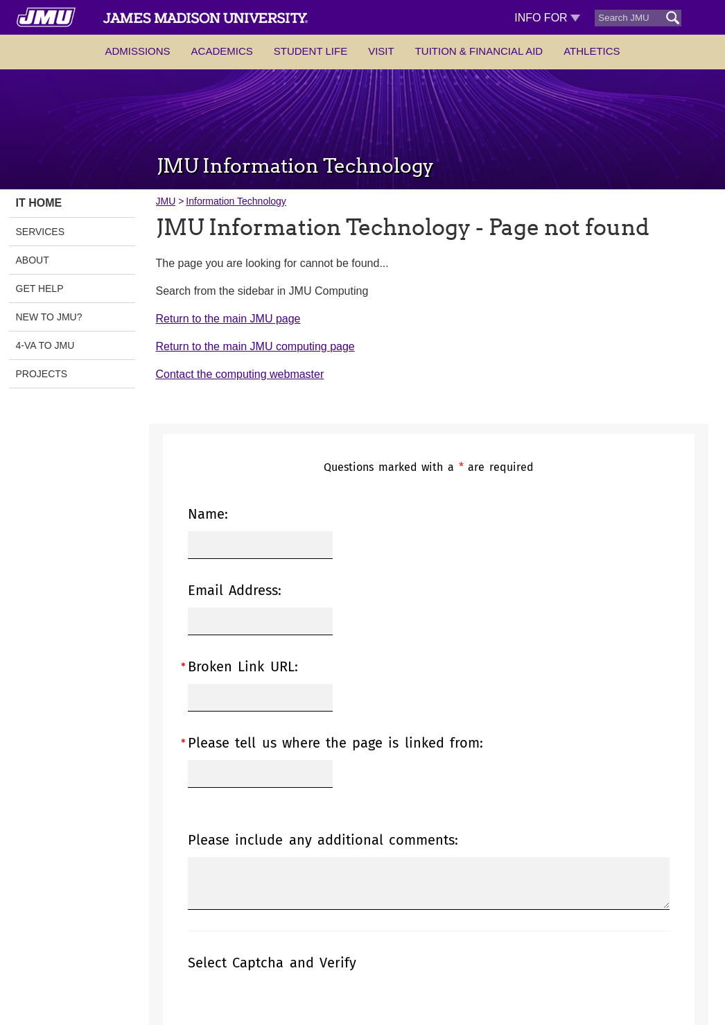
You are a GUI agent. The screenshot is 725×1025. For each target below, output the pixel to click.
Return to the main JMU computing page (255, 346)
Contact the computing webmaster (240, 374)
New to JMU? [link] (49, 316)
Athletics (592, 51)
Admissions (137, 51)
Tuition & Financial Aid (479, 51)
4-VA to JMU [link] (45, 345)
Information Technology (236, 201)
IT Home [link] (39, 203)
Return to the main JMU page (228, 319)
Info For (547, 18)
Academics (222, 51)
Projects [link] (42, 373)
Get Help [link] (40, 288)
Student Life (310, 51)
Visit (381, 51)
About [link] (32, 260)
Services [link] (40, 231)
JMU (166, 201)
